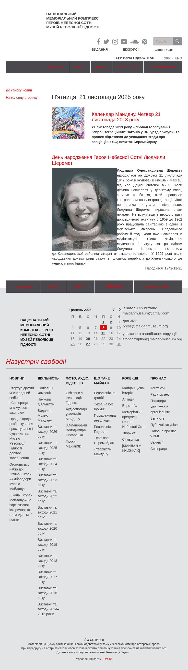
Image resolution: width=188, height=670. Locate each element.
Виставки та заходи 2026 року (47, 431)
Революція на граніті (105, 395)
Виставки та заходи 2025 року (47, 448)
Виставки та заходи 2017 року (47, 577)
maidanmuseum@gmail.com (146, 313)
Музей (80, 67)
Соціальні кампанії (45, 390)
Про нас (158, 378)
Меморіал (56, 67)
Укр (167, 58)
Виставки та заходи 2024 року (47, 464)
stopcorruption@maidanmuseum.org (152, 339)
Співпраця (158, 449)
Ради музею (159, 394)
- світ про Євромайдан (104, 440)
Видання (100, 49)
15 (103, 333)
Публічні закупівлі (164, 425)
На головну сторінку (21, 98)
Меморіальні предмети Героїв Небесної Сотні (134, 419)
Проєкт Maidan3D (74, 443)
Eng (178, 58)
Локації (101, 67)
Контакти (157, 388)
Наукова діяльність (46, 401)
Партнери (158, 401)
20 (88, 338)
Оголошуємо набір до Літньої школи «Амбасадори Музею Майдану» (20, 476)
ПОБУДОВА (128, 67)
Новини (16, 378)
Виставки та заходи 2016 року (47, 593)
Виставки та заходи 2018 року (47, 561)
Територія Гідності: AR (134, 58)
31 (119, 344)
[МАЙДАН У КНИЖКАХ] (131, 448)
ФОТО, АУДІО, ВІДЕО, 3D (77, 380)
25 (72, 344)
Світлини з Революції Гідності (74, 398)
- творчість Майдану (102, 451)
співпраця (163, 50)
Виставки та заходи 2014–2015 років (48, 609)
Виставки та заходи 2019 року (47, 544)
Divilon (108, 659)
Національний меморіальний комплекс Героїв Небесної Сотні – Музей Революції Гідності (72, 20)
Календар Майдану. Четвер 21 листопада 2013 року (126, 117)
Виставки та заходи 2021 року (47, 512)
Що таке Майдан (102, 380)
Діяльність (48, 378)
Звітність (157, 418)
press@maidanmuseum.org (145, 326)
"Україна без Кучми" (104, 406)
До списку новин (19, 90)
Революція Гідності (102, 429)
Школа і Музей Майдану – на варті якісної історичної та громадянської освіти (20, 507)
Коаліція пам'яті (162, 67)
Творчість (129, 433)
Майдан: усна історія (133, 390)
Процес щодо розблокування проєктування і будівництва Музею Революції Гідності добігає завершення (21, 438)
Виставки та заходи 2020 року (47, 528)
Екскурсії (131, 49)
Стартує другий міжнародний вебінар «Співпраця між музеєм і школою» (21, 400)
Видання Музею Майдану (45, 415)
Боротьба (129, 406)
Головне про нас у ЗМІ (163, 433)
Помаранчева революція (105, 417)
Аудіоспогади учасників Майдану (76, 414)
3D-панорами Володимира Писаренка (76, 430)
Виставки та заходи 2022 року (47, 496)
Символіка (130, 439)
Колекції (130, 378)
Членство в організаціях (160, 409)
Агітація (128, 399)
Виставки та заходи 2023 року (47, 480)
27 (88, 344)
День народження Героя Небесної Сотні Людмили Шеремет (108, 160)
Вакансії (156, 442)
